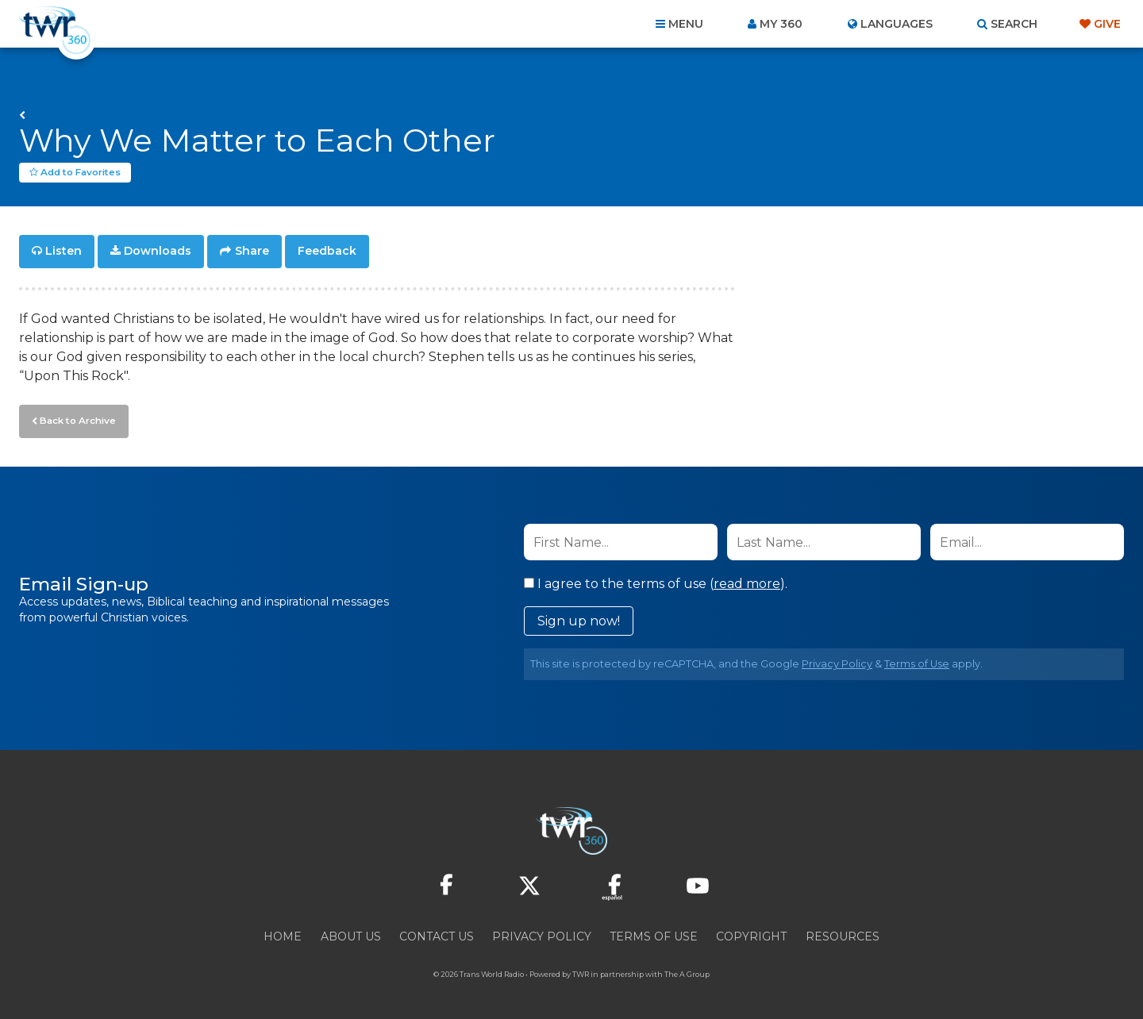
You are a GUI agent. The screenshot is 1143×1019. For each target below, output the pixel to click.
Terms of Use (916, 661)
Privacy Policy (837, 661)
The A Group (687, 971)
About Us (351, 933)
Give (1107, 24)
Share (252, 251)
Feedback (327, 251)
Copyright (751, 933)
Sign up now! (578, 617)
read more (747, 580)
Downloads (157, 251)
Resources (842, 933)
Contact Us (436, 933)
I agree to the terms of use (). (655, 580)
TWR (580, 971)
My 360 (781, 24)
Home (283, 933)
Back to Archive (75, 418)
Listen (63, 251)
